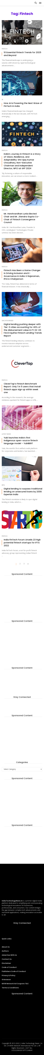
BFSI (3, 485)
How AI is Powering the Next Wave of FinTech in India (23, 105)
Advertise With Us (9, 955)
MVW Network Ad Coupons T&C (15, 983)
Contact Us (7, 959)
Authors (5, 951)
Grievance (6, 979)
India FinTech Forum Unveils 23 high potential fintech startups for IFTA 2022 (22, 542)
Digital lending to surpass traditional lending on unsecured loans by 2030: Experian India (23, 491)
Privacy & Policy (8, 975)
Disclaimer (6, 963)
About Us (6, 947)
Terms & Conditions (10, 988)
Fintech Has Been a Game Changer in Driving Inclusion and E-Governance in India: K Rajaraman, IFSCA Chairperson (22, 274)
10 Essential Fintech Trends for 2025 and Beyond (22, 54)
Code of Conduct (9, 967)
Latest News (6, 434)
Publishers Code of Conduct (14, 971)
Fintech (4, 49)
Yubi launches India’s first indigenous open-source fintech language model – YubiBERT (21, 440)
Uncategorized (7, 321)
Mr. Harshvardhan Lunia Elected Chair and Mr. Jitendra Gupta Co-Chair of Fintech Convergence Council (21, 218)
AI (2, 100)
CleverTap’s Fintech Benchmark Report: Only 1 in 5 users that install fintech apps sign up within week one (22, 388)
